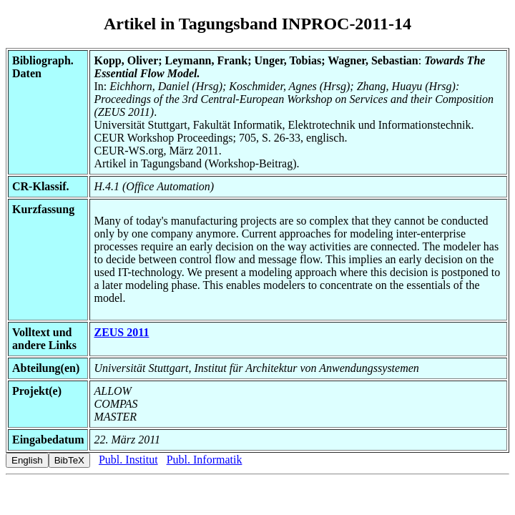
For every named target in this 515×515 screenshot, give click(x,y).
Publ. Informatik (204, 459)
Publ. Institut (128, 459)
